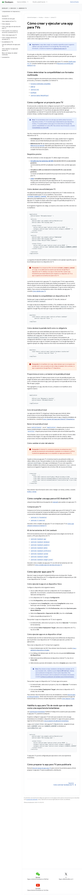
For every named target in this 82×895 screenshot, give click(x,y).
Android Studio (74, 2)
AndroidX (55, 502)
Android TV (23, 8)
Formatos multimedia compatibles (40, 84)
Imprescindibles (21, 2)
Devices (13, 8)
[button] (10, 24)
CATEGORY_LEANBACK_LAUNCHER (37, 196)
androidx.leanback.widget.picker (42, 559)
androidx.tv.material (38, 520)
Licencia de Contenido (31, 799)
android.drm (35, 89)
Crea (32, 178)
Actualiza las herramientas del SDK (41, 161)
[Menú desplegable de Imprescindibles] (28, 2)
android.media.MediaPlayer (40, 95)
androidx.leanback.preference (41, 551)
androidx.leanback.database (40, 542)
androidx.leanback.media (39, 548)
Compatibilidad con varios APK (40, 127)
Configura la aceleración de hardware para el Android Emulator (57, 677)
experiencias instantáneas (37, 712)
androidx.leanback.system (39, 554)
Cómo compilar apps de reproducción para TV (48, 565)
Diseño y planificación (39, 2)
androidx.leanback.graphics (40, 545)
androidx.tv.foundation (38, 517)
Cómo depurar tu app (68, 698)
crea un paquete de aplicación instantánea (56, 721)
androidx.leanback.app (38, 539)
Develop (5, 8)
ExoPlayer (33, 93)
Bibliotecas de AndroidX (37, 145)
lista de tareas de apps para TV (42, 768)
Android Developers (32, 17)
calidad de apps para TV (59, 48)
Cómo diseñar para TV (39, 291)
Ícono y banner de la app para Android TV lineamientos (59, 419)
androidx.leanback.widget (39, 557)
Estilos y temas (31, 492)
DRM (31, 87)
